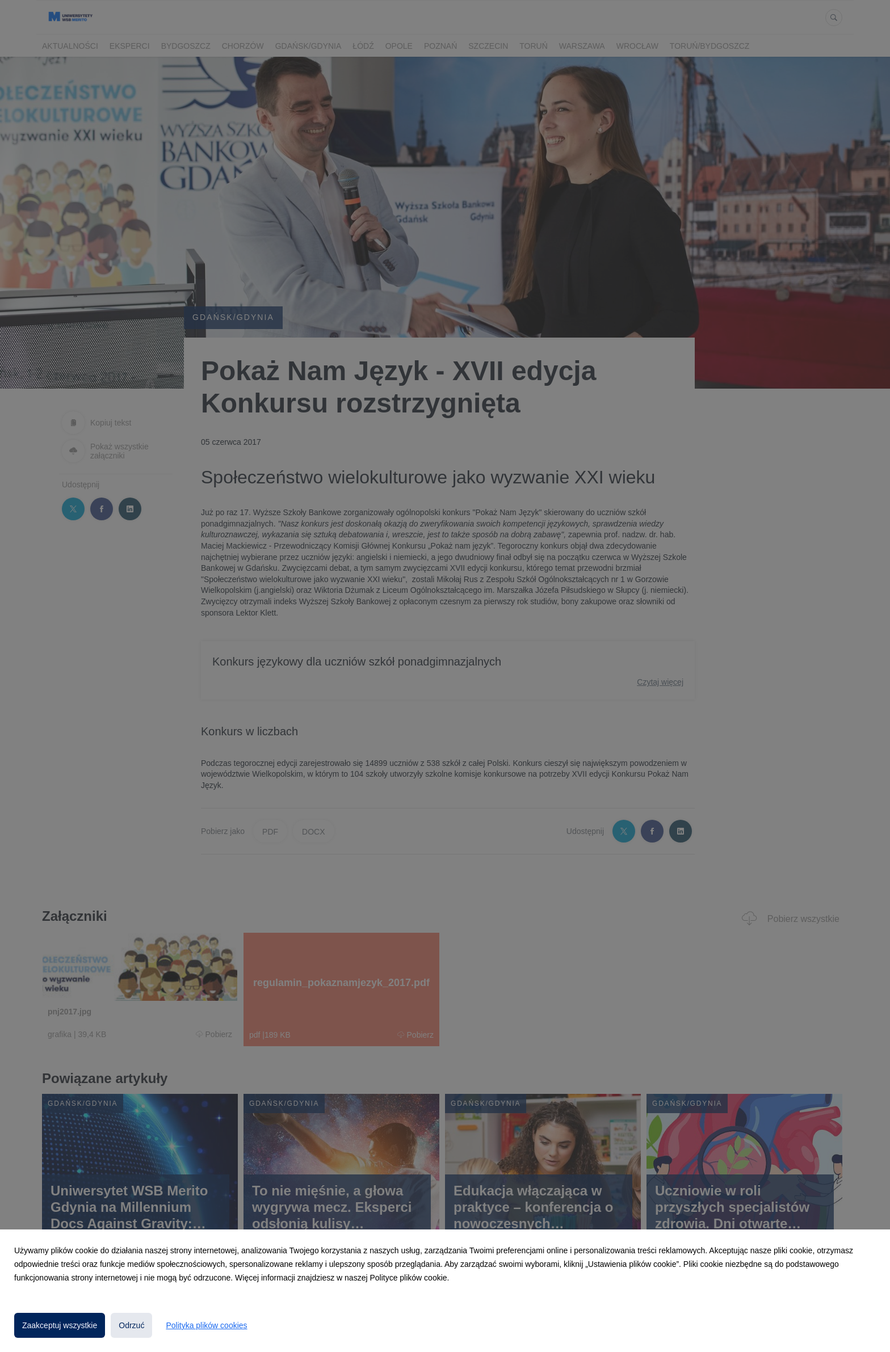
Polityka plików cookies (206, 1325)
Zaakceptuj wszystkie (59, 1325)
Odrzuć (131, 1325)
